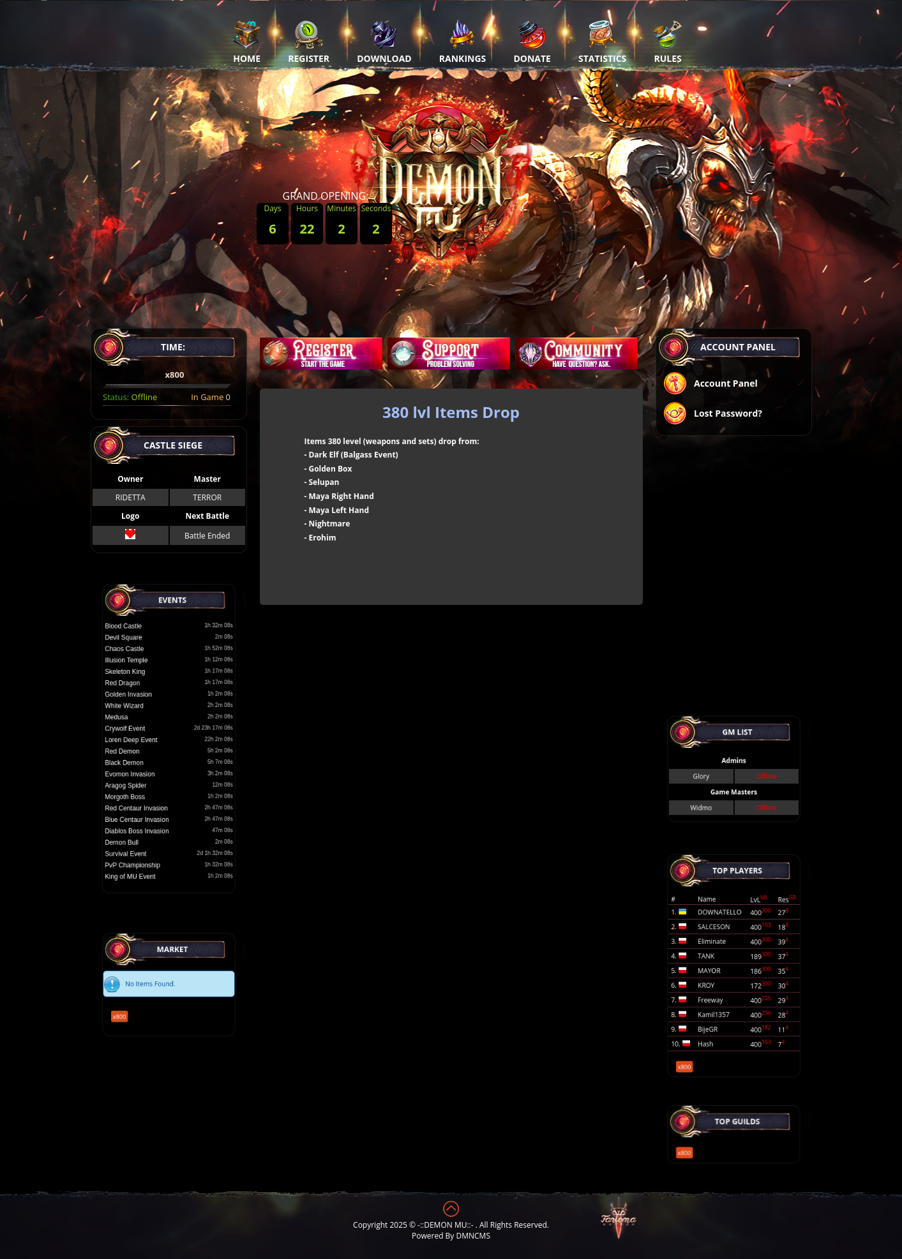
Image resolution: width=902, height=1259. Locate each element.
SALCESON (719, 936)
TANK (713, 958)
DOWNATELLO (723, 925)
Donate (532, 41)
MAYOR (715, 969)
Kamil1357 (718, 1002)
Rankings (462, 41)
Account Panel (710, 384)
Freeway (716, 991)
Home (246, 41)
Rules (667, 41)
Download (384, 41)
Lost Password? (712, 414)
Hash (712, 1023)
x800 (131, 1008)
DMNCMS (473, 1235)
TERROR (207, 497)
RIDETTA (130, 497)
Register (308, 41)
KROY (713, 980)
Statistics (602, 41)
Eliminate (717, 947)
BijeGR (714, 1013)
